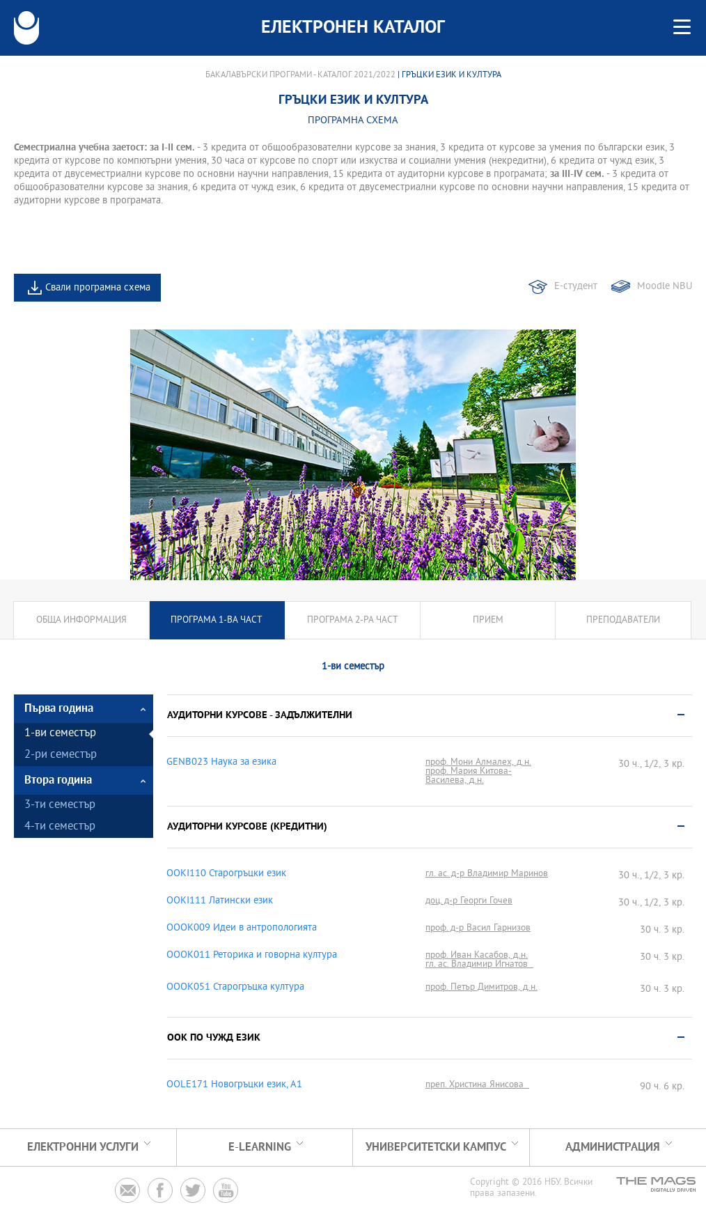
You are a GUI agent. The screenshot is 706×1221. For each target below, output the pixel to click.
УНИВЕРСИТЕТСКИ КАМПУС (436, 1147)
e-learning (259, 1147)
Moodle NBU (664, 286)
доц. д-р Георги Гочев (468, 900)
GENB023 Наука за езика (221, 763)
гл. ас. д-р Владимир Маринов (486, 873)
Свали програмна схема (97, 288)
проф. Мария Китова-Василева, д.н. (468, 776)
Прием (488, 620)
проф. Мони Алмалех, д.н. (478, 762)
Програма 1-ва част (216, 620)
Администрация (612, 1147)
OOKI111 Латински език (219, 901)
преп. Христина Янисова (477, 1084)
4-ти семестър (59, 827)
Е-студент (575, 286)
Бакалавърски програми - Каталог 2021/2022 (300, 75)
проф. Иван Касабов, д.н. (476, 955)
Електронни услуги (83, 1147)
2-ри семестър (60, 755)
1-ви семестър (60, 733)
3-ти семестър (59, 805)
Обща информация (81, 620)
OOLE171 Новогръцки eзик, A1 (234, 1085)
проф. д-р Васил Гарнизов (478, 928)
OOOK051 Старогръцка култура (235, 988)
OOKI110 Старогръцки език (226, 874)
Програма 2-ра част (352, 620)
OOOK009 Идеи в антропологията (241, 928)
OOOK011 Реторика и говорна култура (251, 956)
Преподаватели (623, 620)
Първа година (58, 708)
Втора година (58, 780)
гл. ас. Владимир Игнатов (479, 964)
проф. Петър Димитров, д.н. (481, 987)
